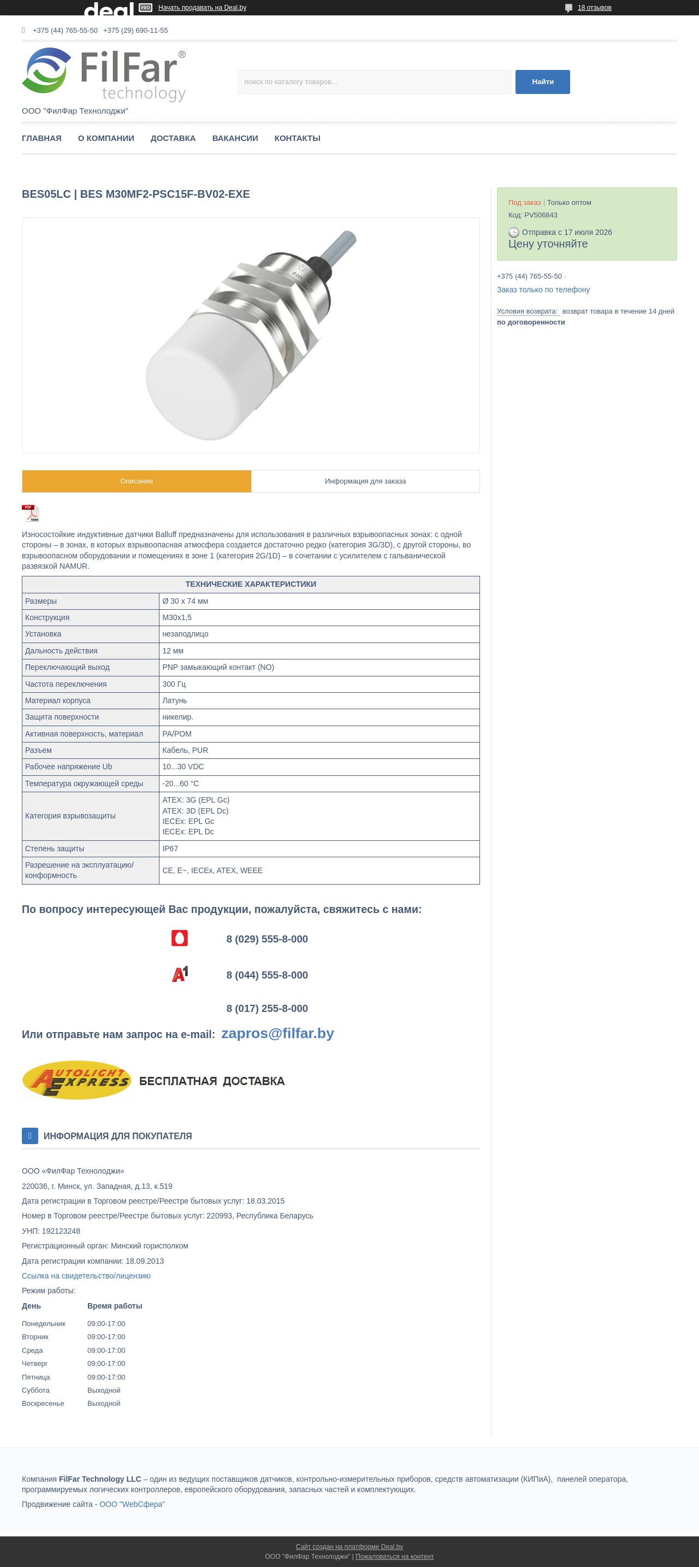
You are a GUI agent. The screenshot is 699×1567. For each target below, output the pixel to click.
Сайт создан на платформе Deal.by (350, 1547)
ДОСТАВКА (173, 138)
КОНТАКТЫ (298, 138)
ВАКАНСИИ (235, 138)
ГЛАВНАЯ (42, 138)
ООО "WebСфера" (132, 1504)
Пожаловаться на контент (395, 1556)
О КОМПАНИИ (106, 138)
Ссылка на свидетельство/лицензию (86, 1275)
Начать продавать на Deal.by (202, 7)
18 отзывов (595, 7)
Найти (543, 82)
